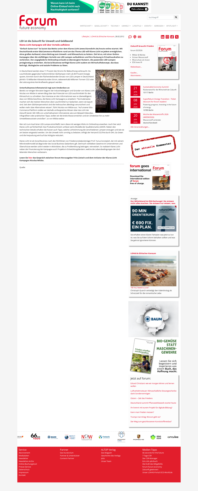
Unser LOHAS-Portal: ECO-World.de (157, 472)
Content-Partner (67, 458)
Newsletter (23, 458)
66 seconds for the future (153, 452)
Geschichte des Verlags (110, 455)
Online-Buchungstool (28, 464)
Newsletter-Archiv (26, 461)
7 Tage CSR (147, 455)
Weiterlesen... (136, 67)
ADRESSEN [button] (158, 26)
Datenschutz (24, 469)
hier (30, 157)
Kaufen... (134, 72)
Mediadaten (24, 455)
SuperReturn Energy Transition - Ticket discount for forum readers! (159, 100)
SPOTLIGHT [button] (171, 26)
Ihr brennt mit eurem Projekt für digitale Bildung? (151, 407)
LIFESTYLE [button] (137, 26)
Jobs (103, 458)
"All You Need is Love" (140, 287)
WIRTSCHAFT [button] (85, 26)
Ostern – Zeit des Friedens (142, 398)
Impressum (24, 472)
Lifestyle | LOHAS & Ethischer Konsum (98, 36)
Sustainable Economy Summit (156, 87)
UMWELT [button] (125, 26)
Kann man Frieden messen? (142, 412)
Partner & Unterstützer (70, 455)
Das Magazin (106, 452)
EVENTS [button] (147, 26)
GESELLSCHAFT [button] (100, 26)
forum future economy (152, 466)
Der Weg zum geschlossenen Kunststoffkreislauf (151, 421)
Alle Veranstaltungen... (140, 127)
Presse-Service (25, 466)
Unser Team (106, 461)
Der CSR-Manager (149, 458)
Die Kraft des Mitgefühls (152, 464)
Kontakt (22, 475)
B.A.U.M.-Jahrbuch (150, 461)
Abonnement (24, 452)
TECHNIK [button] (114, 26)
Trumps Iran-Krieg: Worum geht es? (146, 417)
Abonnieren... (136, 75)
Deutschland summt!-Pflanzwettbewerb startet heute (153, 403)
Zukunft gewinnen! (150, 469)
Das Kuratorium (66, 452)
